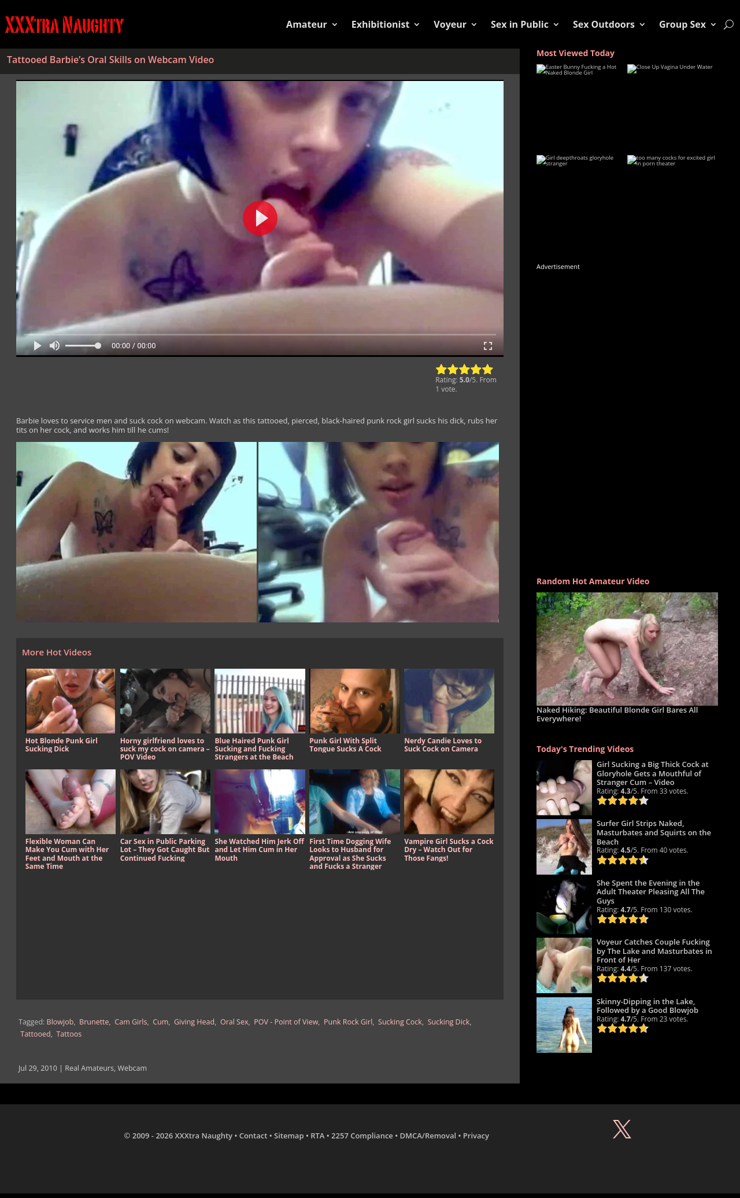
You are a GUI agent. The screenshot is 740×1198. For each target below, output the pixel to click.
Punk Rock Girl (348, 1022)
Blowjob (60, 1022)
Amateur (306, 24)
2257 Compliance (362, 1135)
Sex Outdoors (604, 24)
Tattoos (69, 1034)
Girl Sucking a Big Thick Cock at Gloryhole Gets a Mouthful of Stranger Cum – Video (653, 773)
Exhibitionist (381, 24)
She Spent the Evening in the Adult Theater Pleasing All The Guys (651, 892)
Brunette (94, 1022)
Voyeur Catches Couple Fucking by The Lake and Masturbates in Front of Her (654, 951)
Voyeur (450, 24)
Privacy (476, 1135)
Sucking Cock (400, 1022)
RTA (317, 1135)
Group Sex (682, 24)
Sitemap (289, 1135)
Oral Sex (234, 1022)
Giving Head (194, 1022)
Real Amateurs (89, 1068)
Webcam (132, 1068)
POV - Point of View (286, 1022)
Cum (160, 1022)
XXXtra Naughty (204, 1135)
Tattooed (35, 1034)
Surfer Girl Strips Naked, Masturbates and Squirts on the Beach (654, 832)
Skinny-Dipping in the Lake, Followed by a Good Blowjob (647, 1006)
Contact (253, 1135)
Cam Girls (130, 1022)
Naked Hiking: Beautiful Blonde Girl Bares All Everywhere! (617, 714)
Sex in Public (520, 24)
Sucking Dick (449, 1022)
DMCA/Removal (428, 1135)
